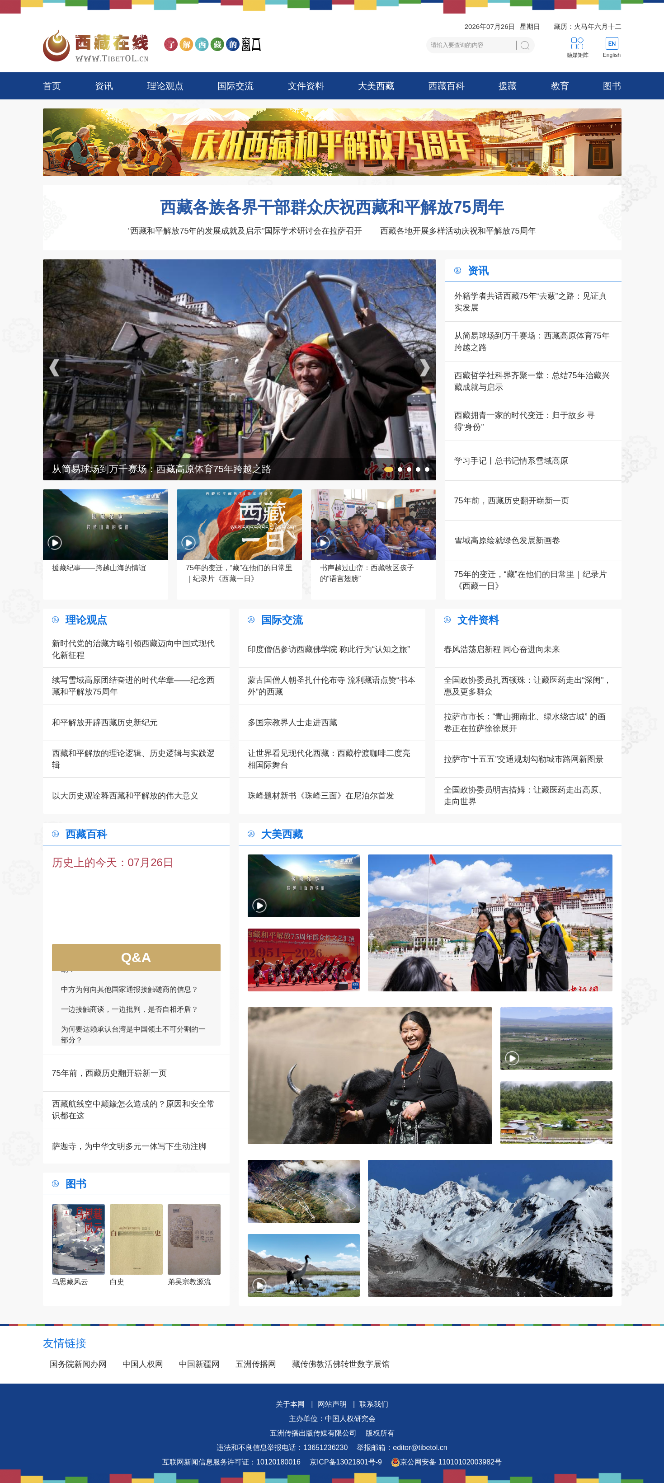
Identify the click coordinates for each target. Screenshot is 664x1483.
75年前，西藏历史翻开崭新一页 (511, 500)
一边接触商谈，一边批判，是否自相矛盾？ (129, 1014)
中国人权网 (142, 1364)
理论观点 (165, 86)
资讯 (104, 86)
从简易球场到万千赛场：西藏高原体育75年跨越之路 (532, 341)
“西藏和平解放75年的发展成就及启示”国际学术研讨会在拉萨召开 (245, 230)
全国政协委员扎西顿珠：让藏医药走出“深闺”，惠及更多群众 (528, 686)
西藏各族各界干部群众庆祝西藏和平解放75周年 (332, 207)
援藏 (508, 86)
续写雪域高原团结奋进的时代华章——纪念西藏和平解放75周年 (133, 686)
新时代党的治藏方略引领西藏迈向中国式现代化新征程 (133, 649)
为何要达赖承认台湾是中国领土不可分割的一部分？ (133, 1039)
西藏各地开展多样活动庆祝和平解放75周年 (458, 230)
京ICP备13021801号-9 (346, 1462)
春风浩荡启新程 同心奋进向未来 (502, 649)
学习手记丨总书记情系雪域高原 (511, 460)
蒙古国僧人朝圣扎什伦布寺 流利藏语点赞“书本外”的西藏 (331, 686)
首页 (52, 86)
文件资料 (306, 86)
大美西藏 (376, 86)
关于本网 (290, 1404)
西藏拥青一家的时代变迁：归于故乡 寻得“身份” (524, 421)
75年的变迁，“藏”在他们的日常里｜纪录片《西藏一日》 (530, 580)
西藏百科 (447, 86)
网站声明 (332, 1404)
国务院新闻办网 (78, 1364)
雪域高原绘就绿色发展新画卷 (507, 540)
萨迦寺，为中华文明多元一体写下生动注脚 (129, 1146)
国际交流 (235, 86)
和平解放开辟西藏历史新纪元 (105, 722)
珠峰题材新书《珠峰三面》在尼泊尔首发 (321, 795)
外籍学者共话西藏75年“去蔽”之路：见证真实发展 (530, 301)
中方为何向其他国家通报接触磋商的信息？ (129, 994)
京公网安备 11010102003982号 (446, 1462)
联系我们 (373, 1404)
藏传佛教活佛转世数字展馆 (341, 1364)
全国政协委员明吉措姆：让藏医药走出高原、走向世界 (525, 795)
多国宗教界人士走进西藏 (292, 722)
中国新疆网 (199, 1364)
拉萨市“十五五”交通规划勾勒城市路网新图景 (524, 759)
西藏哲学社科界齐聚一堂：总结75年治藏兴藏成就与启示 (532, 381)
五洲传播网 (255, 1364)
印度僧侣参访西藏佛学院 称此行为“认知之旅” (329, 649)
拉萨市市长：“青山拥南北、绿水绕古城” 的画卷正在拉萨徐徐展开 (525, 722)
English (612, 55)
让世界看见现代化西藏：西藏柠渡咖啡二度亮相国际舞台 (329, 759)
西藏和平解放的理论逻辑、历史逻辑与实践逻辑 (133, 759)
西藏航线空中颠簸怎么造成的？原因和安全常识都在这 (133, 1109)
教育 (560, 86)
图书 (612, 86)
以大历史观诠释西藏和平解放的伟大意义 (125, 795)
